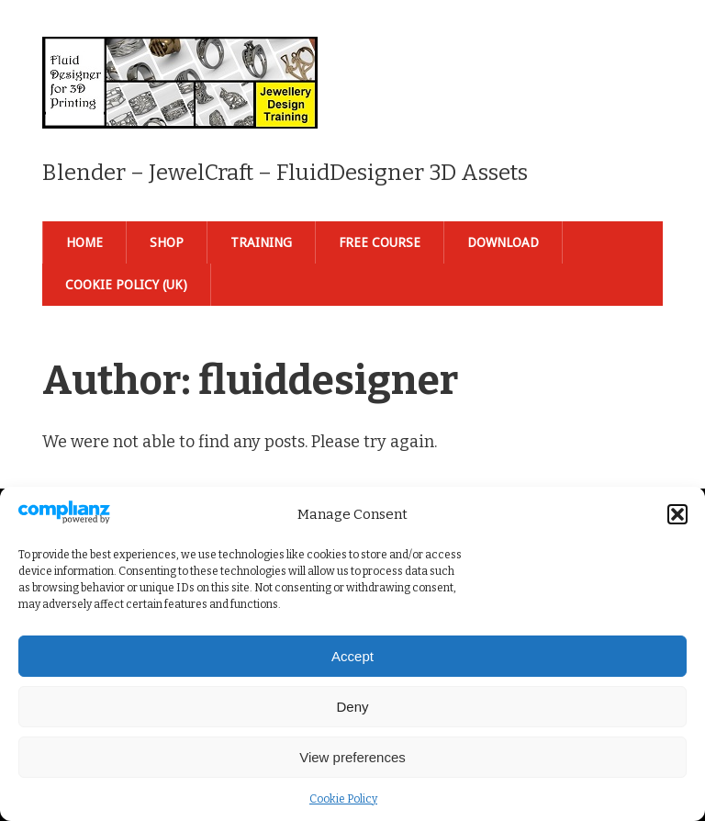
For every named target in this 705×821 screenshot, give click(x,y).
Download (503, 242)
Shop (167, 242)
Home (84, 242)
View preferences (352, 757)
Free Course (379, 242)
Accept (352, 656)
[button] (677, 514)
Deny (352, 706)
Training (261, 242)
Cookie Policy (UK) (126, 284)
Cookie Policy (343, 799)
